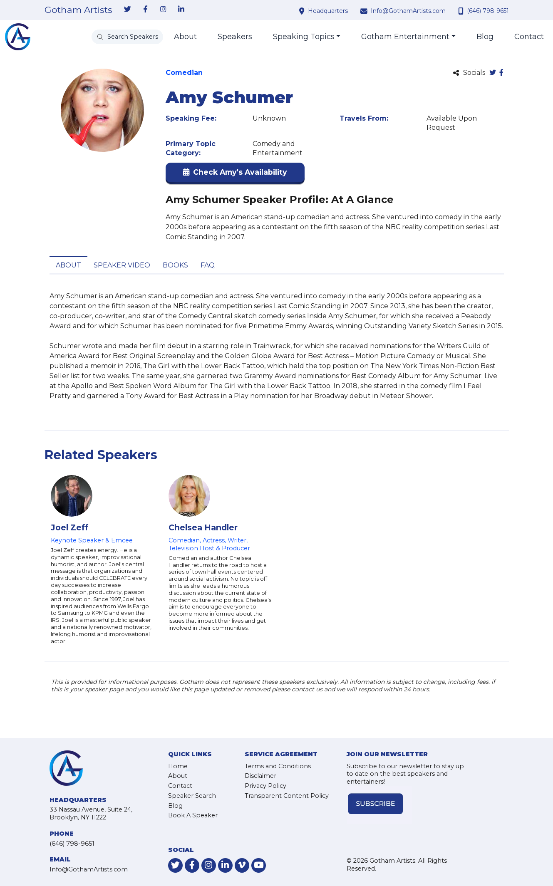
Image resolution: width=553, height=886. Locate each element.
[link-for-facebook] (145, 9)
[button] (235, 174)
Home (178, 766)
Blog (484, 36)
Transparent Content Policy (287, 795)
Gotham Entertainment (405, 36)
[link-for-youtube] (258, 865)
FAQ (208, 265)
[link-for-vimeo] (242, 865)
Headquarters (328, 11)
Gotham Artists (78, 10)
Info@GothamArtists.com (408, 11)
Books (175, 265)
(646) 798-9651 (488, 11)
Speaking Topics (304, 36)
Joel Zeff (69, 527)
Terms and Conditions (278, 766)
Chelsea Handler (203, 527)
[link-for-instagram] (163, 9)
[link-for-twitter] (128, 9)
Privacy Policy (265, 785)
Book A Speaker (193, 815)
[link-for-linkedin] (181, 9)
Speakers (235, 36)
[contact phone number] (462, 10)
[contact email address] (364, 10)
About (185, 36)
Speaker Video (122, 265)
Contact (529, 36)
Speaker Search (192, 795)
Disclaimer (260, 776)
